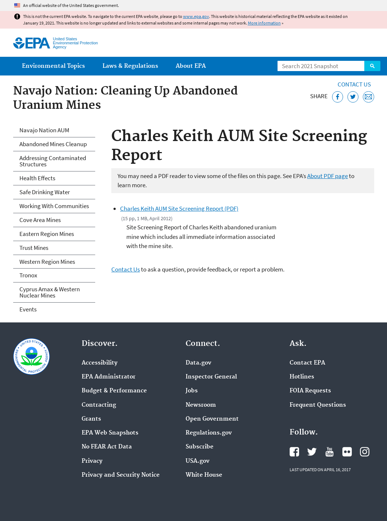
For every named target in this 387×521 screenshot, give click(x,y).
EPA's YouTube (329, 452)
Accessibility (100, 363)
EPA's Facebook (294, 452)
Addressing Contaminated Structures (52, 161)
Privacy (92, 461)
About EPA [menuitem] (191, 66)
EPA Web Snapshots (110, 433)
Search (372, 66)
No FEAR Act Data (107, 447)
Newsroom (201, 405)
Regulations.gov (209, 433)
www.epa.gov (196, 16)
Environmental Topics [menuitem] (53, 66)
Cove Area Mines (40, 220)
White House (204, 475)
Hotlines (302, 377)
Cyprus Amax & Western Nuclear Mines (49, 292)
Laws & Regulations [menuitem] (130, 66)
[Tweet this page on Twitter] (353, 97)
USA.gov (197, 461)
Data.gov (198, 363)
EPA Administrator (108, 377)
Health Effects (37, 178)
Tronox (28, 275)
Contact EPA (307, 363)
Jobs (192, 391)
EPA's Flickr (347, 452)
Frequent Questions (318, 405)
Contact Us (354, 84)
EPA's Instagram (364, 452)
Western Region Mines (47, 262)
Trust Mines (33, 248)
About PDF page (327, 176)
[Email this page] (368, 97)
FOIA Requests (310, 391)
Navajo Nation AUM (44, 130)
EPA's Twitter (312, 452)
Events (28, 309)
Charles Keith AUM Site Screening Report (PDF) (179, 208)
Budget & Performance (114, 391)
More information (264, 23)
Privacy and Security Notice (121, 475)
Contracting (99, 405)
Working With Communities (54, 206)
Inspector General (211, 377)
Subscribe (199, 447)
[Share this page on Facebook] (337, 97)
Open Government (212, 419)
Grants (91, 419)
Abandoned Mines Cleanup (53, 144)
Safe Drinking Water (44, 192)
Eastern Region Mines (46, 234)
